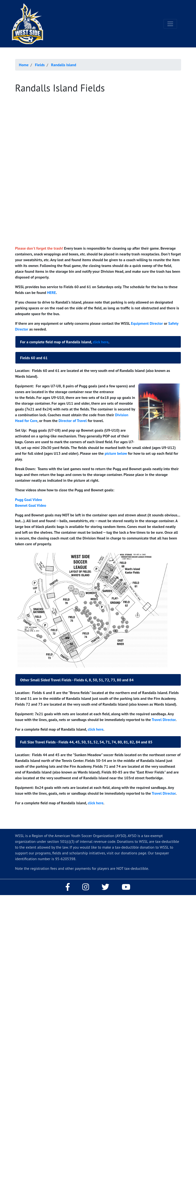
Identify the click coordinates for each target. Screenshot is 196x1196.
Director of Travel (72, 420)
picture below (116, 453)
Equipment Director (147, 323)
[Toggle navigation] (170, 24)
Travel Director (164, 719)
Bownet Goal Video (30, 505)
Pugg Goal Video (28, 499)
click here (100, 341)
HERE (51, 292)
